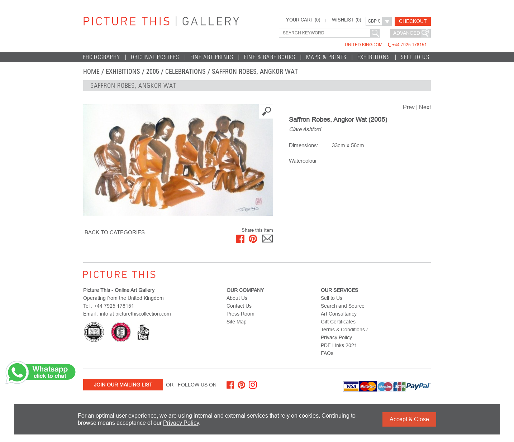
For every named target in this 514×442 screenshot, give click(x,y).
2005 (152, 72)
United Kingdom (386, 45)
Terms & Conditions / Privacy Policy (344, 333)
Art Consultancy (339, 314)
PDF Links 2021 (339, 345)
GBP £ (374, 21)
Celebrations (185, 72)
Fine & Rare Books (269, 57)
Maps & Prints (326, 57)
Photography (101, 57)
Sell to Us (415, 57)
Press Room (240, 314)
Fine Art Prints (212, 57)
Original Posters (155, 57)
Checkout (413, 21)
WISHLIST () (346, 20)
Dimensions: (303, 145)
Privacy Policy (181, 423)
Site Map (237, 322)
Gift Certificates (338, 322)
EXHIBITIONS (373, 57)
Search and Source (343, 306)
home (91, 72)
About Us (237, 298)
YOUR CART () (303, 20)
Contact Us (239, 306)
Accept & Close (409, 419)
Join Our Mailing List (123, 385)
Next (425, 107)
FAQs (327, 353)
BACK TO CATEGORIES (115, 232)
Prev (409, 107)
